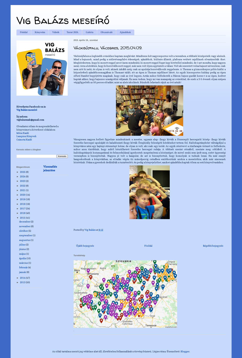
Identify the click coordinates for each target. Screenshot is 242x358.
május (22, 253)
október (23, 230)
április (23, 258)
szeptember (26, 235)
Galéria (89, 32)
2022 (23, 185)
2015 (23, 217)
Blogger (185, 351)
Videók (55, 32)
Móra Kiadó (22, 133)
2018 (23, 203)
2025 (23, 171)
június (22, 249)
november (25, 226)
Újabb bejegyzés (85, 245)
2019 (23, 199)
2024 (23, 176)
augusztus (25, 240)
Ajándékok (125, 32)
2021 (23, 190)
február (23, 267)
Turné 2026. (72, 32)
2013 (23, 282)
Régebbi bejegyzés (213, 245)
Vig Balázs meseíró (62, 20)
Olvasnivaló (107, 32)
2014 (23, 277)
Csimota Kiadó (24, 139)
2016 (23, 213)
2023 (23, 181)
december (25, 221)
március (23, 262)
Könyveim (40, 32)
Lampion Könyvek (26, 136)
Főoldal (24, 32)
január (23, 272)
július (22, 244)
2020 (23, 194)
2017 (23, 208)
